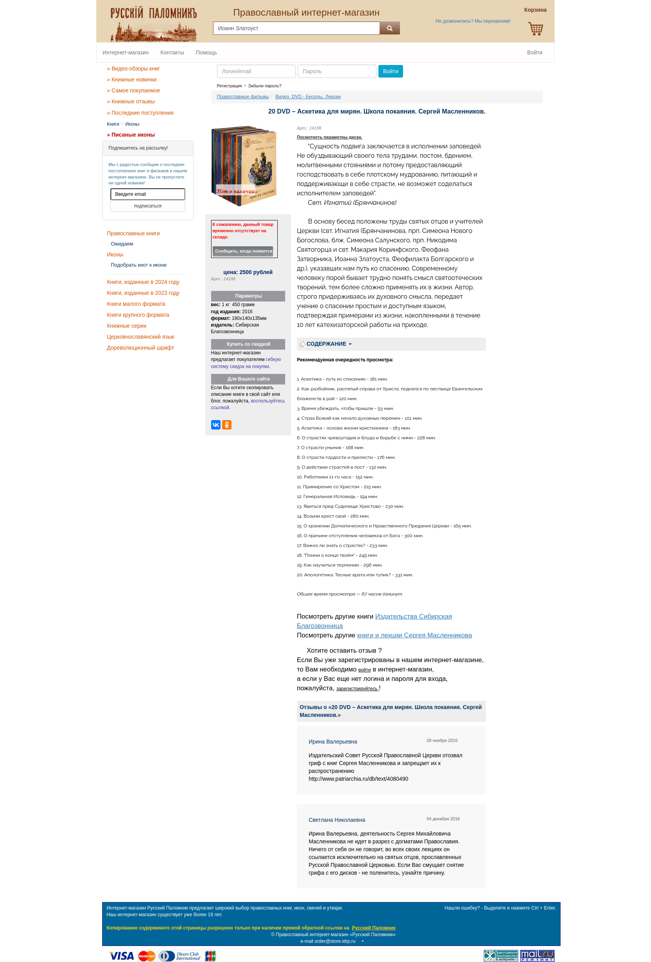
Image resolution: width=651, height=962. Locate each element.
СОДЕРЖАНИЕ (326, 344)
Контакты (172, 52)
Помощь (206, 52)
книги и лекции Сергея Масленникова (414, 635)
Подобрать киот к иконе (139, 265)
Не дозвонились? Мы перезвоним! (473, 21)
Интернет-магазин (126, 52)
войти (364, 670)
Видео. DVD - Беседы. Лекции (308, 96)
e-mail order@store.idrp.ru (327, 941)
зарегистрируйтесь (357, 688)
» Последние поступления (140, 113)
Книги (113, 124)
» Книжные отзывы (131, 101)
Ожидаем (122, 244)
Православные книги (133, 233)
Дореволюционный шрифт (140, 348)
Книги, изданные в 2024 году (143, 282)
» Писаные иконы (131, 135)
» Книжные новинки (132, 79)
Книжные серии (126, 326)
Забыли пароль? (264, 85)
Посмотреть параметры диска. (329, 137)
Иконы (132, 124)
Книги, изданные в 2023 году (143, 293)
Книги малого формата (136, 304)
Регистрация (229, 85)
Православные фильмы (243, 96)
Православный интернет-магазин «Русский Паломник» (336, 934)
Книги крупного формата (138, 315)
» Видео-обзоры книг (133, 68)
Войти (534, 52)
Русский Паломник (373, 928)
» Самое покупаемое (133, 90)
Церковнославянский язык (140, 337)
